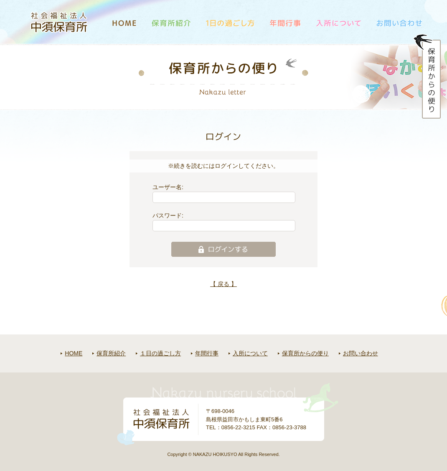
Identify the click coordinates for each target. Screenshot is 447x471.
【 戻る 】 (223, 284)
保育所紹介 (111, 353)
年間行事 (206, 353)
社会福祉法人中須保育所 (59, 22)
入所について (250, 353)
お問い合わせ (360, 353)
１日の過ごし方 (160, 353)
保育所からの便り (305, 353)
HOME (73, 353)
